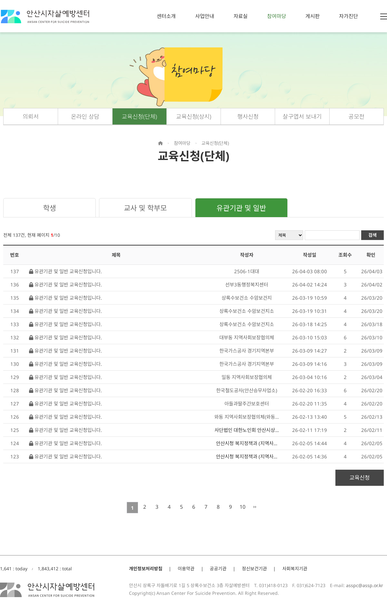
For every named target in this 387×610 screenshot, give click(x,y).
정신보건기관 (254, 568)
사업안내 (204, 16)
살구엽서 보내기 (302, 116)
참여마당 (276, 16)
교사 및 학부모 (145, 208)
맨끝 (255, 507)
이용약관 (186, 568)
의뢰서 (31, 116)
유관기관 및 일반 (241, 208)
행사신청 (248, 116)
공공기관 (218, 568)
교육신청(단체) (139, 116)
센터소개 (166, 16)
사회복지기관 (294, 568)
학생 (49, 208)
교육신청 (360, 477)
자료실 (240, 16)
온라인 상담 (85, 116)
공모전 (357, 116)
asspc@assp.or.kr (364, 585)
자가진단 (348, 16)
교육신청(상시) (193, 116)
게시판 (312, 16)
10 (242, 506)
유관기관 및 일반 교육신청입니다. (65, 271)
